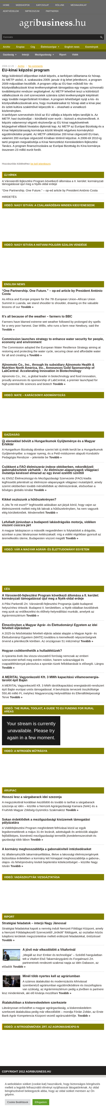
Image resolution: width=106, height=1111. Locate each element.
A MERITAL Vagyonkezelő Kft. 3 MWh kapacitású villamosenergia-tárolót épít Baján (50, 678)
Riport (62, 54)
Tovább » (27, 307)
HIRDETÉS (9, 196)
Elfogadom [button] (41, 1102)
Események (91, 47)
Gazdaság (11, 54)
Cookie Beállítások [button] (17, 1102)
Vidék (75, 54)
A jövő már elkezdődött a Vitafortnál (49, 949)
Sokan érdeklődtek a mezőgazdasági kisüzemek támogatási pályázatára (46, 821)
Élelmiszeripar (51, 46)
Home (6, 5)
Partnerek (52, 11)
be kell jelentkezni (41, 163)
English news (72, 47)
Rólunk (59, 5)
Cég (33, 47)
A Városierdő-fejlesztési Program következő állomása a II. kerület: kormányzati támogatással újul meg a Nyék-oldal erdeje (52, 182)
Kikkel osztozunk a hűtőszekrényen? (29, 499)
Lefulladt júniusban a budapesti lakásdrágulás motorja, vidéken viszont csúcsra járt (49, 523)
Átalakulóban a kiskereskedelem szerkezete (34, 1002)
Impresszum (32, 11)
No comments (35, 66)
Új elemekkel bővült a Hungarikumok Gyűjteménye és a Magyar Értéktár (48, 442)
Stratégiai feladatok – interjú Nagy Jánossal (34, 923)
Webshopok (23, 5)
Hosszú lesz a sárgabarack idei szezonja (32, 797)
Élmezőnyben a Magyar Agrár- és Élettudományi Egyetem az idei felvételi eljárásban (49, 626)
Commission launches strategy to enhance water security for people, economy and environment (53, 340)
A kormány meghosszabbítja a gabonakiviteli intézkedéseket (46, 849)
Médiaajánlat (79, 5)
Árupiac (20, 47)
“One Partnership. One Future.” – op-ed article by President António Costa (50, 190)
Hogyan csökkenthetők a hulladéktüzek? (32, 650)
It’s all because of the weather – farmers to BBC (37, 316)
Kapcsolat (42, 5)
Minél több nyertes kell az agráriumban (51, 976)
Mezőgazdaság (45, 54)
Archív (6, 47)
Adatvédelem (11, 11)
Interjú (25, 54)
